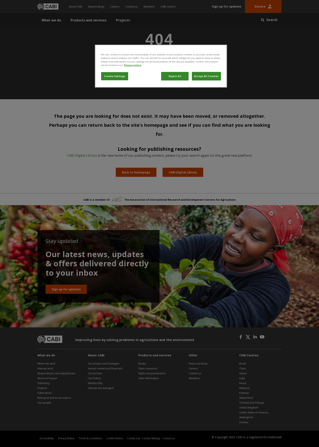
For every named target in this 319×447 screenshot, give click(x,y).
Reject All (175, 76)
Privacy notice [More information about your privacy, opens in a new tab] (132, 65)
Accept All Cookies (206, 76)
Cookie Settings (114, 76)
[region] (161, 66)
